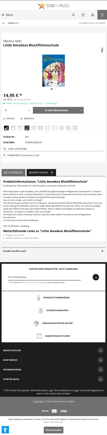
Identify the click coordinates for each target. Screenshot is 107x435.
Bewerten (27, 118)
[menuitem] (7, 15)
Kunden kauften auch (14, 251)
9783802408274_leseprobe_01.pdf (23, 155)
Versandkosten (62, 390)
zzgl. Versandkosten (22, 99)
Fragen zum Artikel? (14, 235)
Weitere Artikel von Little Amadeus (21, 238)
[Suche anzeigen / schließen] (73, 15)
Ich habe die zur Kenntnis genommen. (38, 282)
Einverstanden (53, 429)
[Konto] (92, 15)
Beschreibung (13, 172)
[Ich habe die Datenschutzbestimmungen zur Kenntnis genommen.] (9, 282)
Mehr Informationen (53, 422)
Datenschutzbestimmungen (32, 282)
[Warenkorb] (102, 15)
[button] (5, 429)
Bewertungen (41, 172)
